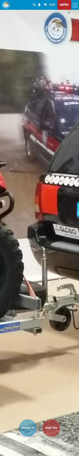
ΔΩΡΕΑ (64, 4)
